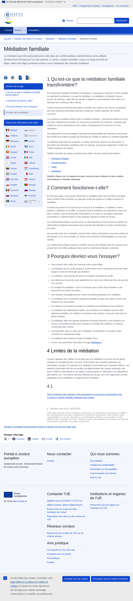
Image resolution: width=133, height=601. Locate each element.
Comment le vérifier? (55, 2)
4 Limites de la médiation (16, 112)
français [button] (68, 20)
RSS (75, 6)
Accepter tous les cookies (76, 579)
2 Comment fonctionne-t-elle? (19, 101)
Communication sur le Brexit (103, 473)
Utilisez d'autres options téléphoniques (64, 505)
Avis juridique (96, 461)
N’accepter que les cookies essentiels (110, 579)
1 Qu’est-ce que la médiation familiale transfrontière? (22, 93)
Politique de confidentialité (102, 465)
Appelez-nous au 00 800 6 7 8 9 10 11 (64, 501)
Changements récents (89, 6)
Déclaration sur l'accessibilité (103, 469)
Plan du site (95, 477)
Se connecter (123, 6)
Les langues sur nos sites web (61, 550)
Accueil (8, 30)
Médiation (50, 39)
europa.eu (22, 501)
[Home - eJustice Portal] (13, 17)
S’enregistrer (108, 6)
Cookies (51, 562)
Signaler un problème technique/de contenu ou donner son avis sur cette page (40, 427)
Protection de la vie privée (59, 554)
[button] (7, 439)
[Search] (121, 21)
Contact (50, 461)
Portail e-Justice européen (17, 456)
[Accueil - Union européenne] (15, 495)
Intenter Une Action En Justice (28, 39)
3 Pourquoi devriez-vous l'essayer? (21, 107)
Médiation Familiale (67, 39)
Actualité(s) (33, 30)
